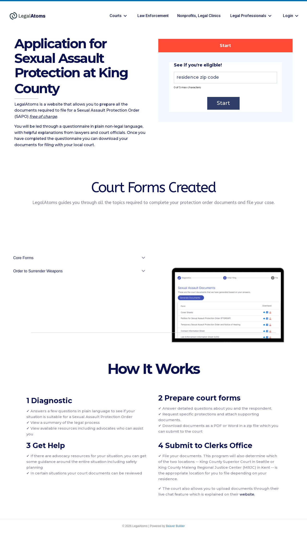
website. (247, 494)
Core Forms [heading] (23, 258)
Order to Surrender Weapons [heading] (38, 271)
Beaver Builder (175, 526)
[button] (125, 16)
